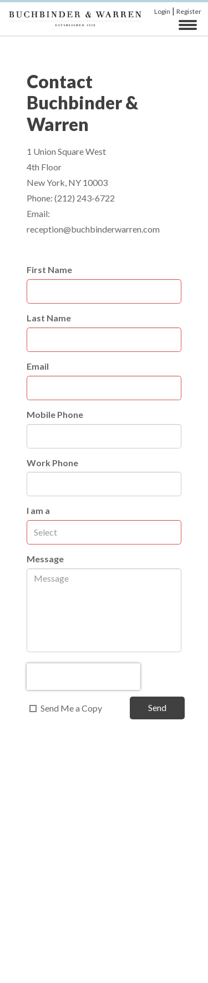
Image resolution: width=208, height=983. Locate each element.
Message (45, 558)
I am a (38, 510)
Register (188, 11)
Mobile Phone (55, 414)
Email (38, 366)
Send (157, 707)
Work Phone (52, 462)
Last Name (49, 317)
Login (162, 11)
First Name (49, 269)
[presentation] (83, 676)
